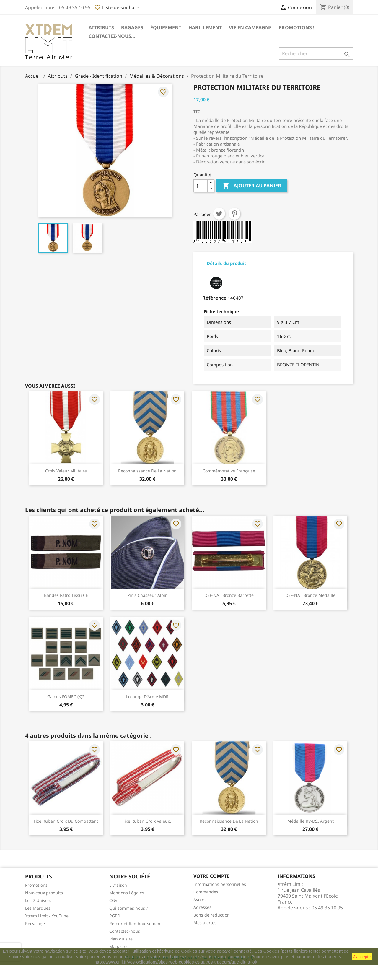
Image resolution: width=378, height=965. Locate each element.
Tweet (219, 214)
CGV (113, 900)
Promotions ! (297, 27)
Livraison (118, 885)
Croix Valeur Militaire (66, 471)
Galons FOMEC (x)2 (65, 696)
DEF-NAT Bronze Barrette (229, 595)
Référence (214, 298)
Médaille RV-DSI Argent (310, 821)
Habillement (205, 27)
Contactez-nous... (112, 36)
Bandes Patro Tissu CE (66, 595)
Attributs (101, 27)
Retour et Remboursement (135, 923)
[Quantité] (200, 185)
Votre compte (211, 876)
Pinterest (234, 214)
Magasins (118, 946)
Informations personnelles (219, 884)
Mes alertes (204, 922)
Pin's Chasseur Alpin (147, 595)
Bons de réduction (211, 915)
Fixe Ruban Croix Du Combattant (66, 821)
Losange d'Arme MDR (147, 696)
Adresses (202, 907)
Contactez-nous (124, 931)
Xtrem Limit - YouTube (47, 916)
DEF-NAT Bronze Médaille (310, 595)
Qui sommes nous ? (128, 908)
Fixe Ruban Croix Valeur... (147, 821)
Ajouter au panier (251, 186)
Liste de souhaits (117, 7)
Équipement (165, 27)
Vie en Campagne (250, 27)
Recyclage (35, 923)
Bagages (132, 27)
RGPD (114, 916)
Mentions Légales (126, 893)
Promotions (36, 885)
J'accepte (362, 956)
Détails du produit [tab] (226, 263)
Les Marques (37, 908)
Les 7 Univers (38, 900)
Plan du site (121, 939)
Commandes (205, 892)
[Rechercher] (316, 53)
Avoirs (199, 899)
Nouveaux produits (44, 893)
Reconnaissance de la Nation (147, 471)
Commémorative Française (229, 471)
